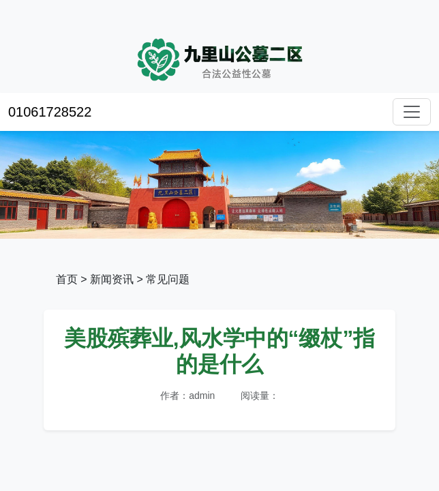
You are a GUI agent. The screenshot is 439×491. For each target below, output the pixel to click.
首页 (67, 279)
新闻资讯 (112, 279)
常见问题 (168, 279)
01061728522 (49, 111)
